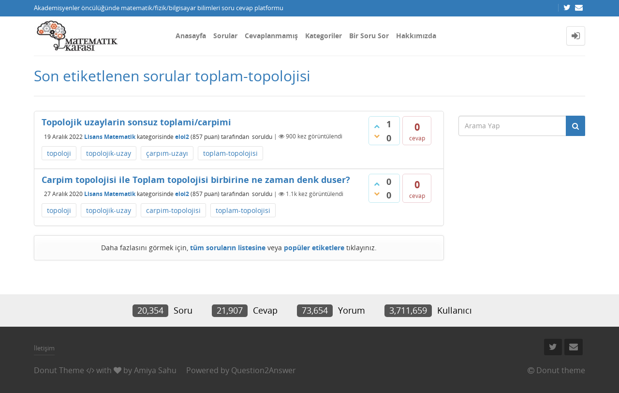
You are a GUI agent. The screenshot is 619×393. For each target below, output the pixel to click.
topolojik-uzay (108, 153)
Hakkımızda (416, 35)
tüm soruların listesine (227, 247)
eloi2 (182, 136)
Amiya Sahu (155, 370)
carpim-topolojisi (173, 210)
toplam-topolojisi (230, 153)
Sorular (225, 35)
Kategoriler (323, 35)
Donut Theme (59, 370)
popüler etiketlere (314, 247)
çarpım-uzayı (167, 153)
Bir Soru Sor (369, 35)
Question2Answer (263, 370)
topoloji (59, 153)
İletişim (44, 348)
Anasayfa (191, 35)
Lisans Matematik (109, 136)
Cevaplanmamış (271, 35)
